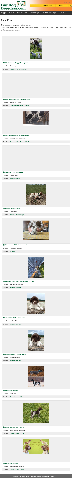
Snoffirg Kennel (15, 178)
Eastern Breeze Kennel (17, 470)
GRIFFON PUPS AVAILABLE (13, 172)
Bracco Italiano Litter (10, 463)
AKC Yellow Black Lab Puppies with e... (16, 99)
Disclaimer (45, 476)
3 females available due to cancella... (15, 245)
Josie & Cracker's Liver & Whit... (14, 318)
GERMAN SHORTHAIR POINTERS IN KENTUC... (19, 281)
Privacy (52, 476)
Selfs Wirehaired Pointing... (18, 69)
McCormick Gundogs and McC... (20, 142)
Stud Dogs (62, 13)
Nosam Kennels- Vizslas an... (19, 397)
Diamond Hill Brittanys (17, 215)
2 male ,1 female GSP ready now (14, 427)
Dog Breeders (21, 13)
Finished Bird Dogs (49, 13)
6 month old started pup (11, 208)
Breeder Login (67, 2)
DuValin (12, 251)
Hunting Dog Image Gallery (21, 476)
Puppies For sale (7, 13)
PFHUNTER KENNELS (17, 433)
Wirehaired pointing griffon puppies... (16, 63)
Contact (33, 476)
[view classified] (36, 48)
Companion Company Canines (19, 105)
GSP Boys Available (10, 390)
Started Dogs (34, 13)
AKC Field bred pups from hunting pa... (16, 135)
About (39, 476)
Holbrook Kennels (15, 287)
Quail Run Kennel (15, 324)
